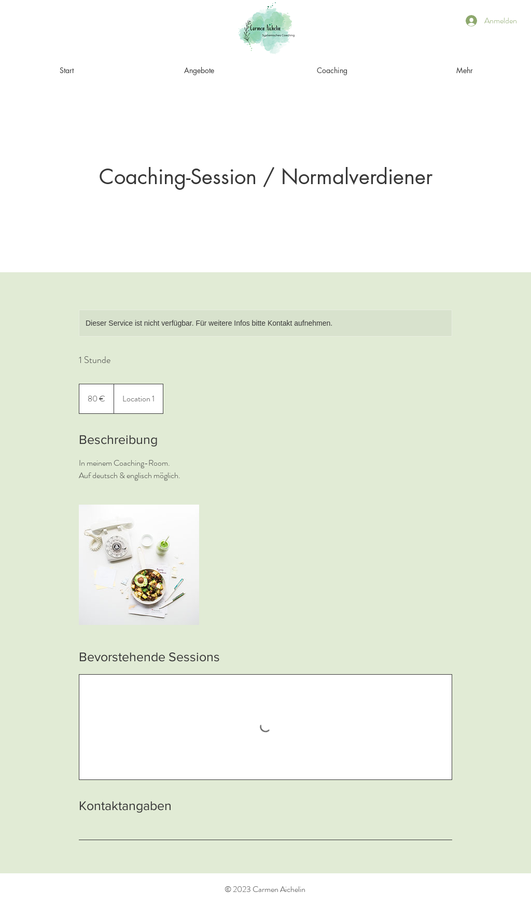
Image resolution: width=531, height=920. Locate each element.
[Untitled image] (139, 565)
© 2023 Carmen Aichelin (265, 889)
